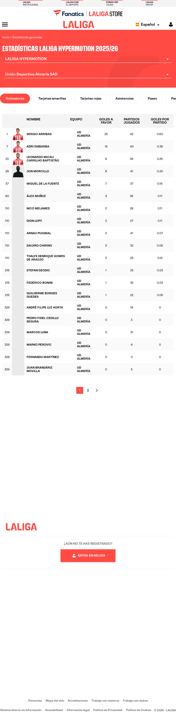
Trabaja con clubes (135, 700)
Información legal (78, 709)
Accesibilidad (54, 709)
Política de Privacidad (107, 709)
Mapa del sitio (55, 700)
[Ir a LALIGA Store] (88, 13)
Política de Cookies (138, 709)
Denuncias (35, 700)
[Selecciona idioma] (148, 25)
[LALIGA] (78, 24)
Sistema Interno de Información (20, 709)
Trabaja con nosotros (105, 700)
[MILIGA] (169, 24)
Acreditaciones (78, 700)
